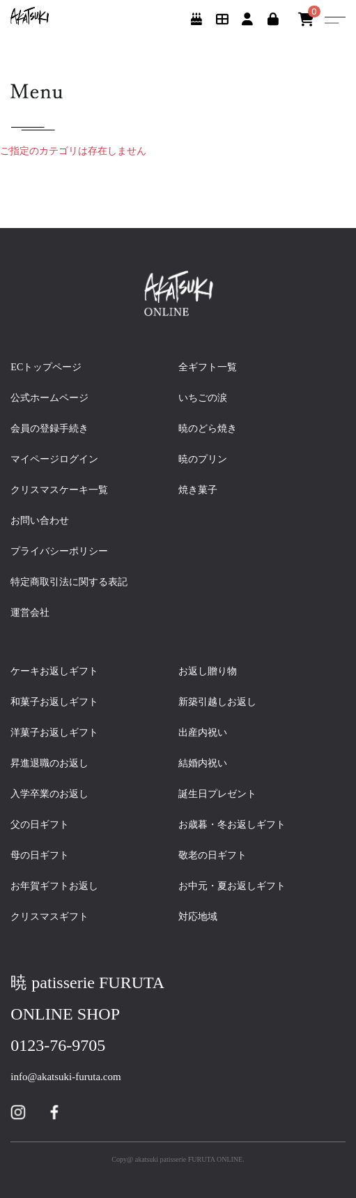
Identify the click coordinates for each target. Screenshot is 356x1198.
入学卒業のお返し (54, 794)
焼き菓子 (197, 490)
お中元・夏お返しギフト (232, 886)
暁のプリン (202, 459)
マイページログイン (54, 459)
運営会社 (29, 612)
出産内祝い (207, 732)
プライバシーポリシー (59, 551)
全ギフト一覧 (207, 367)
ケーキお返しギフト (59, 671)
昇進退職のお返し (49, 763)
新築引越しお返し (217, 702)
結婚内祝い (207, 763)
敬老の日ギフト (217, 855)
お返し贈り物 (207, 671)
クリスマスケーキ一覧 (59, 490)
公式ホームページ (49, 398)
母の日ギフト (44, 855)
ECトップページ (46, 367)
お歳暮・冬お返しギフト (232, 824)
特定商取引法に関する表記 (68, 582)
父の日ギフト (44, 824)
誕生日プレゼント (222, 794)
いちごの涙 (202, 398)
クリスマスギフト (49, 916)
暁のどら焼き (207, 428)
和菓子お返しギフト (59, 702)
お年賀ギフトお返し (59, 886)
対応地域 (197, 916)
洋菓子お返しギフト (59, 732)
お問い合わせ (39, 520)
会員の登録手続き (49, 428)
